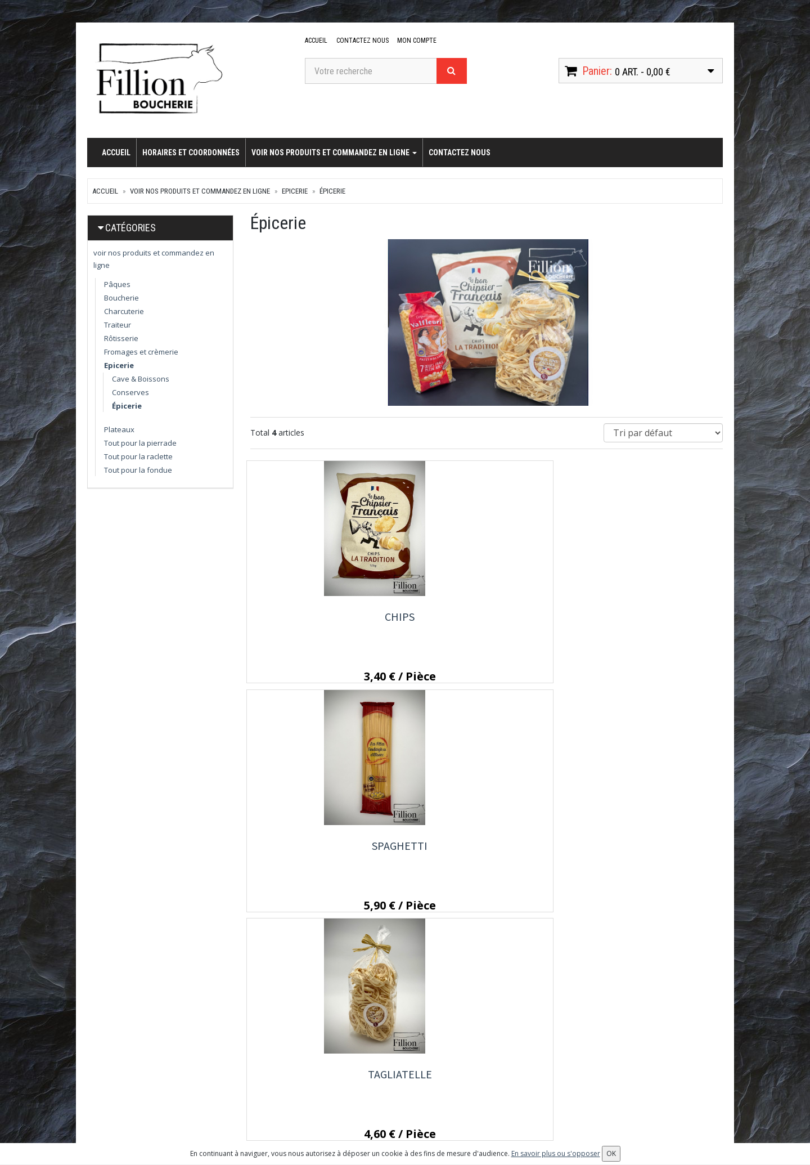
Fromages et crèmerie (141, 352)
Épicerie (332, 191)
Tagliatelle (650, 617)
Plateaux (119, 429)
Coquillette (323, 848)
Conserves (130, 392)
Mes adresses (492, 1081)
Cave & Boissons (140, 379)
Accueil (316, 40)
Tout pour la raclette (138, 456)
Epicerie (295, 191)
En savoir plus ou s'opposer (555, 1153)
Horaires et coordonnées (191, 152)
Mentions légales (388, 1111)
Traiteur (117, 325)
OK (699, 1069)
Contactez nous (361, 40)
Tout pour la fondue (138, 470)
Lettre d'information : (612, 1050)
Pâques (117, 284)
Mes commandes (497, 1065)
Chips (323, 617)
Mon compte (415, 40)
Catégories (130, 228)
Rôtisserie (121, 338)
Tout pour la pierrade (140, 443)
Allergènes (377, 1096)
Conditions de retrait (394, 1081)
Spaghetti (486, 617)
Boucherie (121, 298)
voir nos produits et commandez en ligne (334, 152)
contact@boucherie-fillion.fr (156, 1092)
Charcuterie (124, 311)
